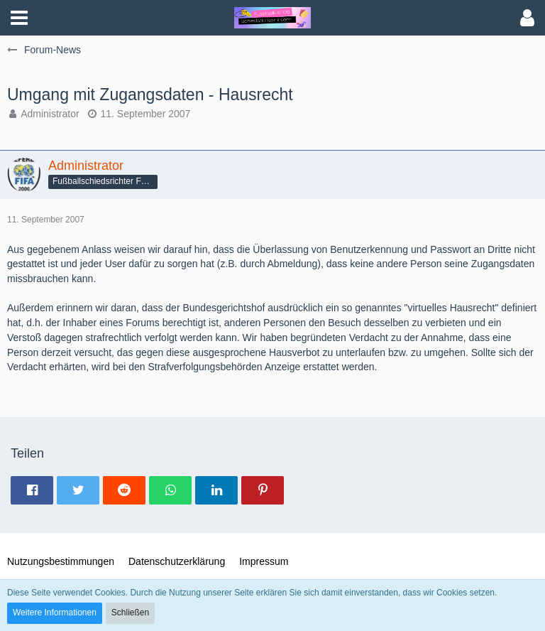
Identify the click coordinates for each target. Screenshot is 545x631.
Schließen (130, 612)
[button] (19, 17)
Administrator (50, 113)
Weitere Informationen (55, 612)
